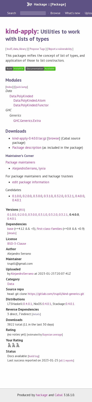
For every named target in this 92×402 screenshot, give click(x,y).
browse (53, 138)
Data (10, 284)
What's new (72, 13)
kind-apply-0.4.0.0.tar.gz (29, 138)
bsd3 (9, 49)
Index (9, 87)
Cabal (59, 395)
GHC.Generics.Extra (27, 121)
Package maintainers (20, 162)
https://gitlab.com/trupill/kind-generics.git (56, 294)
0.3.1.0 (48, 196)
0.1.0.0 (16, 196)
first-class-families (49, 229)
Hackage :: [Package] (50, 4)
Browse (55, 13)
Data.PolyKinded (21, 96)
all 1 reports (66, 360)
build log (33, 356)
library (22, 49)
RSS (22, 209)
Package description (26, 147)
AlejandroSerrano (24, 168)
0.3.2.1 (69, 196)
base (10, 229)
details (12, 233)
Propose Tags (37, 49)
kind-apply (21, 31)
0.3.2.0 (58, 196)
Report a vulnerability (60, 49)
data (15, 49)
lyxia (41, 168)
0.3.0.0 (37, 196)
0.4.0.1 (16, 200)
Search (12, 13)
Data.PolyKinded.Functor (31, 105)
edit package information (30, 182)
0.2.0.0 (27, 196)
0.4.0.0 (79, 196)
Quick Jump (21, 87)
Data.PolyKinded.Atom (29, 100)
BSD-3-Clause (16, 243)
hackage (42, 395)
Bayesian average (52, 334)
